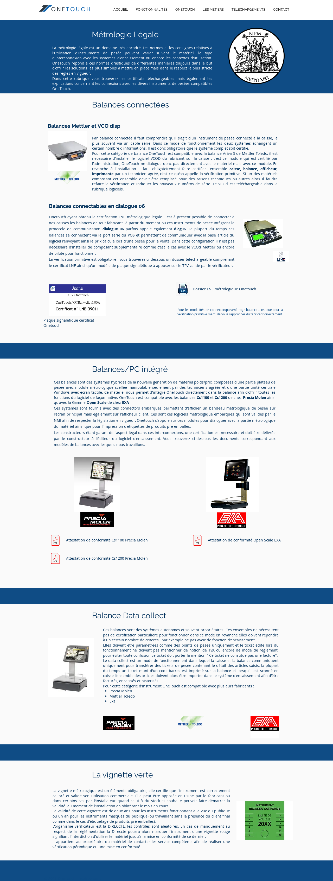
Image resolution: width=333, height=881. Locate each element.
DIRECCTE (116, 826)
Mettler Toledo (254, 153)
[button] (248, 10)
